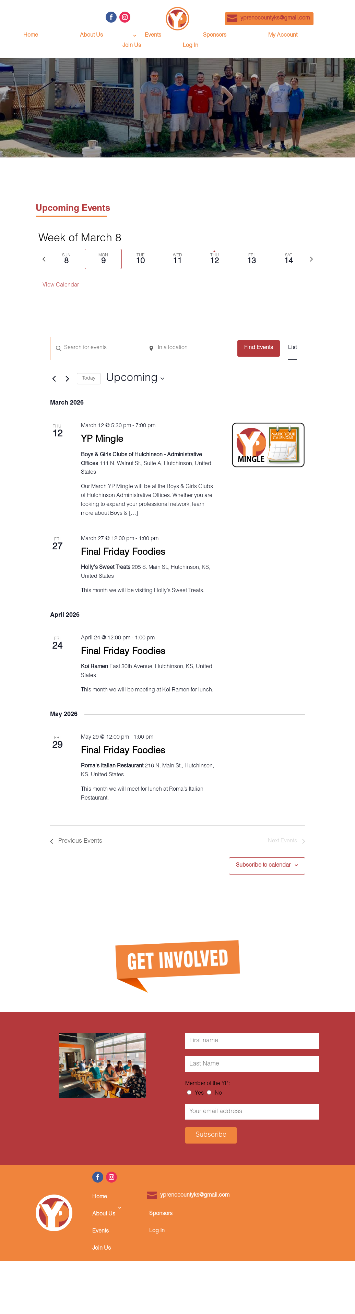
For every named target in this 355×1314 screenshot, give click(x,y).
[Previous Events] (54, 378)
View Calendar (61, 285)
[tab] (66, 259)
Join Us (131, 46)
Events (153, 35)
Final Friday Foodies (123, 553)
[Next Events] (67, 378)
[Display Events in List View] (292, 348)
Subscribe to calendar (263, 865)
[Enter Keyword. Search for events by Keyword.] (97, 348)
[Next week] (311, 259)
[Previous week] (44, 259)
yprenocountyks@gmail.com (275, 18)
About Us (91, 35)
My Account (282, 35)
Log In (190, 46)
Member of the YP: (207, 1084)
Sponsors (214, 35)
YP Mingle (102, 440)
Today (88, 378)
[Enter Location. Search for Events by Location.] (190, 348)
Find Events (258, 348)
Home (30, 35)
